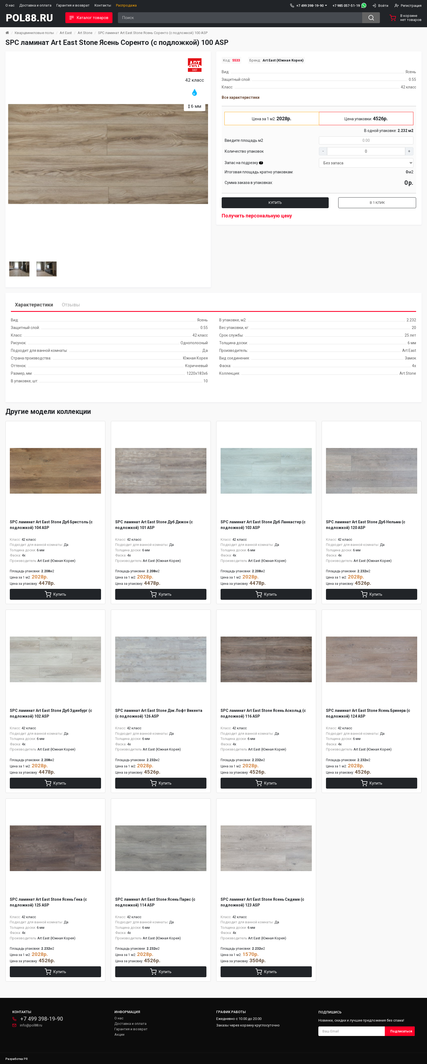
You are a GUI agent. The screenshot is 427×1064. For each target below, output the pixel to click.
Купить (275, 203)
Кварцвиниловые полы (34, 33)
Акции (119, 1034)
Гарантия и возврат (73, 5)
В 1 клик (377, 203)
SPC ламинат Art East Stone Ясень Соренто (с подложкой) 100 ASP (153, 33)
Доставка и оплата (35, 5)
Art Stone (85, 33)
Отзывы (71, 304)
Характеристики (34, 304)
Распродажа (126, 5)
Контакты (102, 5)
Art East (66, 33)
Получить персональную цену (257, 216)
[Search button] (371, 17)
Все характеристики (241, 97)
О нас (9, 5)
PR (26, 1059)
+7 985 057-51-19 (346, 5)
